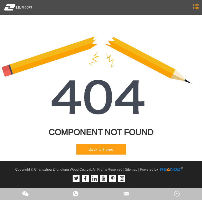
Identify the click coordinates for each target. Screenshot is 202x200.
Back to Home (101, 149)
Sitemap (131, 169)
